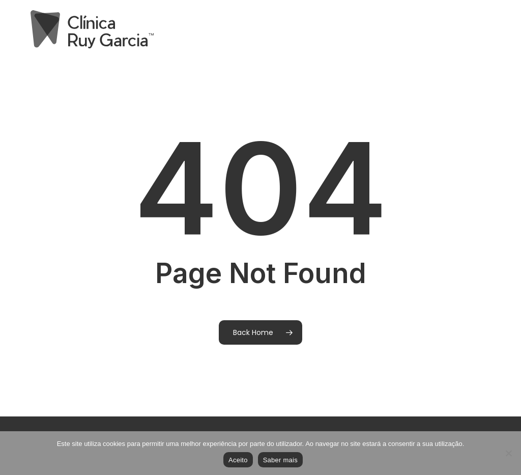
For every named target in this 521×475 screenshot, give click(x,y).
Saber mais (280, 460)
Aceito (238, 460)
